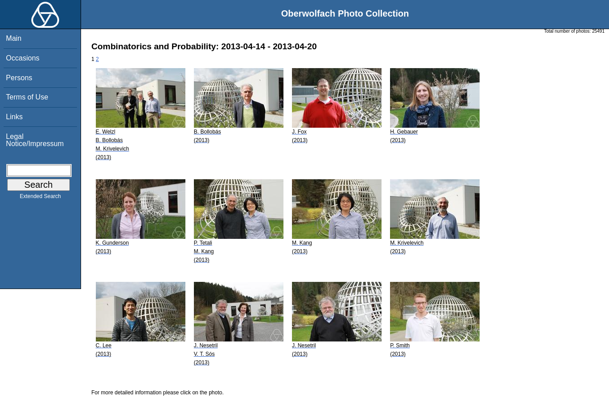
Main (13, 38)
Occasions (22, 58)
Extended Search (40, 198)
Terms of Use (27, 97)
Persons (19, 78)
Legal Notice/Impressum (35, 140)
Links (14, 117)
